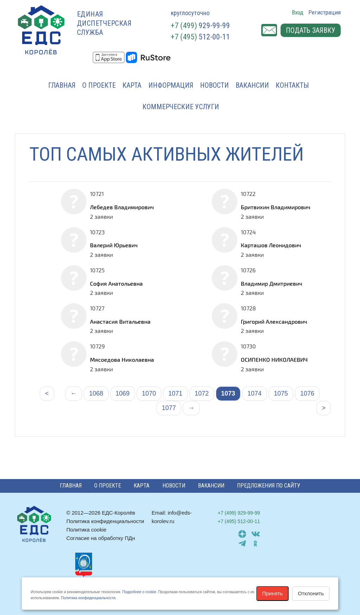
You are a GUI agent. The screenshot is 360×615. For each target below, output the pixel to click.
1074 (255, 393)
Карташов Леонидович (271, 245)
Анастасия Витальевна (120, 321)
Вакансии (252, 85)
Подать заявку (310, 30)
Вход (297, 12)
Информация (170, 85)
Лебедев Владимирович (122, 207)
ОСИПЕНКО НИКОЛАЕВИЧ (274, 359)
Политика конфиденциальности (105, 521)
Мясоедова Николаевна (122, 359)
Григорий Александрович (274, 321)
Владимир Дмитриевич (271, 283)
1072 (202, 393)
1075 (281, 393)
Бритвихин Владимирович (275, 207)
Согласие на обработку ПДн (100, 538)
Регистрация (324, 12)
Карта (131, 85)
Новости (214, 85)
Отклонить (311, 593)
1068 (96, 393)
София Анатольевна (116, 283)
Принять (272, 593)
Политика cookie (86, 530)
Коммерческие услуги (180, 107)
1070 (149, 393)
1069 (123, 393)
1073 (228, 393)
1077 (169, 407)
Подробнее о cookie (139, 592)
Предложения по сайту (268, 485)
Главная (62, 85)
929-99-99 (200, 25)
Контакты (292, 85)
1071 (175, 393)
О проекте (99, 85)
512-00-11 (200, 37)
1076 (307, 393)
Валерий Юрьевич (114, 245)
